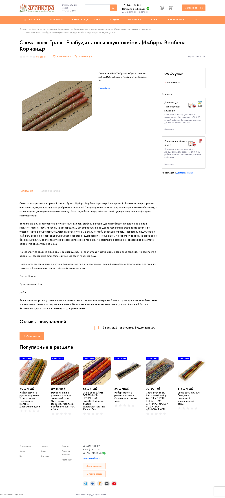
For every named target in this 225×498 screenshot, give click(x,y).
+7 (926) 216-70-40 (92, 453)
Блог (154, 19)
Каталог (32, 19)
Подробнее (104, 87)
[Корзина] (170, 7)
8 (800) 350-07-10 (91, 449)
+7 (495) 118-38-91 (132, 5)
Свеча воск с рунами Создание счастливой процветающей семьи (189, 398)
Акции (114, 19)
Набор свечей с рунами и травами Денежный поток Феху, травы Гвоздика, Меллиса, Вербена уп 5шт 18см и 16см (63, 401)
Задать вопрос (94, 466)
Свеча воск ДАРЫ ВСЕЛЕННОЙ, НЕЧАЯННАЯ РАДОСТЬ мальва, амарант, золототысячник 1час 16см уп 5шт (94, 401)
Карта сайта (67, 459)
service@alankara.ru (92, 458)
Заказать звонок (194, 7)
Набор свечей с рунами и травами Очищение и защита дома (125, 397)
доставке (180, 172)
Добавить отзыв (32, 336)
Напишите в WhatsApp (134, 9)
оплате (190, 172)
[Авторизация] (161, 7)
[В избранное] (62, 56)
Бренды (65, 446)
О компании (176, 19)
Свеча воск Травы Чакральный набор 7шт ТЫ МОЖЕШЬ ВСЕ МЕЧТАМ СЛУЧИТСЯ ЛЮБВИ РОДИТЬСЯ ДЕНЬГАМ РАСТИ (157, 401)
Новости (134, 19)
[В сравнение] (83, 56)
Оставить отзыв (94, 473)
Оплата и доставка (86, 19)
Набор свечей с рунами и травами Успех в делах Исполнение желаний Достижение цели (30, 399)
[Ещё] (195, 20)
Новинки (56, 19)
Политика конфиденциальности (91, 494)
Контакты (45, 456)
